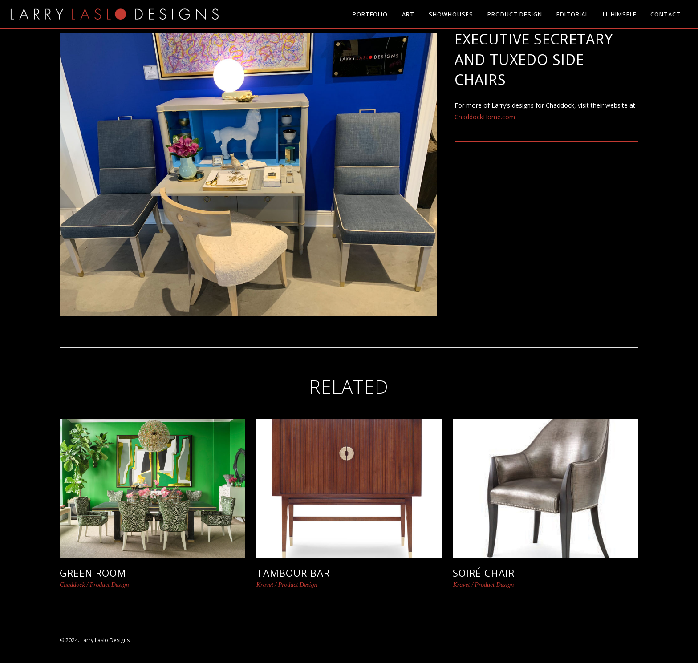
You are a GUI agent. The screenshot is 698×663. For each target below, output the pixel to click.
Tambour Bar (293, 572)
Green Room (93, 572)
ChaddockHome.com (485, 117)
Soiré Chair (484, 572)
